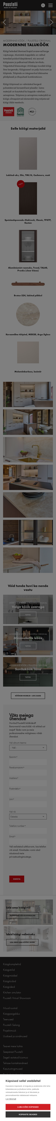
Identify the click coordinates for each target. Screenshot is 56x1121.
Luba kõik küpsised (28, 1107)
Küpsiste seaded (28, 1114)
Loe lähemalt (11, 1099)
